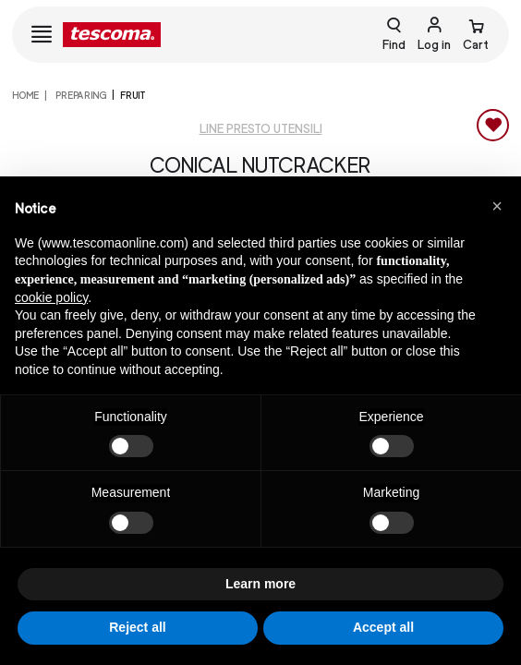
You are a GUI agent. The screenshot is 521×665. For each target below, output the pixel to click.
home (25, 95)
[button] (497, 206)
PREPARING (80, 95)
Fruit (133, 95)
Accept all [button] (383, 627)
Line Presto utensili (261, 129)
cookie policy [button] (51, 297)
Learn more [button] (260, 583)
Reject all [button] (137, 627)
